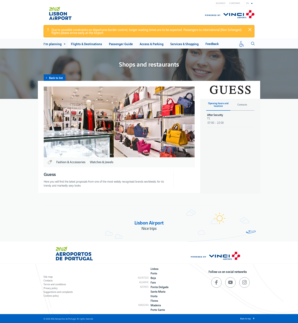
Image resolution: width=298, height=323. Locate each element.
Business (220, 3)
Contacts (48, 280)
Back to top (245, 318)
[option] (119, 122)
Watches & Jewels (101, 162)
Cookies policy (51, 295)
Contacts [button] (242, 104)
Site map (48, 276)
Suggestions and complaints (58, 292)
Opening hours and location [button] (218, 104)
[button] (249, 3)
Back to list (56, 78)
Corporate (234, 3)
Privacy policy (51, 288)
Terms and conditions (55, 284)
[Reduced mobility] (241, 44)
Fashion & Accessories (70, 162)
